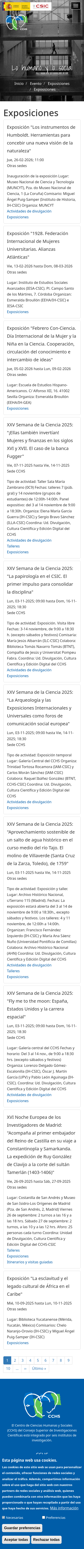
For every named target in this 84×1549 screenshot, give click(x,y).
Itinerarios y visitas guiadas (30, 1262)
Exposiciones (59, 83)
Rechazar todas (46, 1543)
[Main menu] (76, 5)
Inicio (19, 83)
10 (9, 1368)
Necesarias (14, 1521)
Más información (64, 1511)
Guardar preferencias (22, 1531)
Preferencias (55, 1521)
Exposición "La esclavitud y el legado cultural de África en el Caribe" (38, 1286)
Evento (35, 83)
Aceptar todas (16, 1543)
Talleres (13, 546)
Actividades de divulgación (29, 211)
